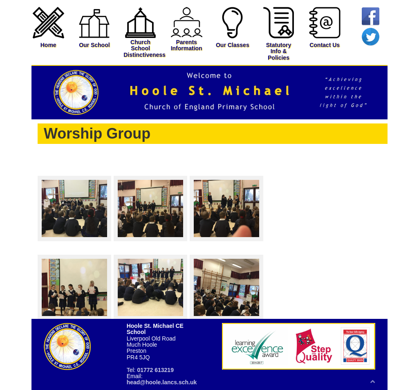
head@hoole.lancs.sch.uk (162, 382)
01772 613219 (155, 370)
